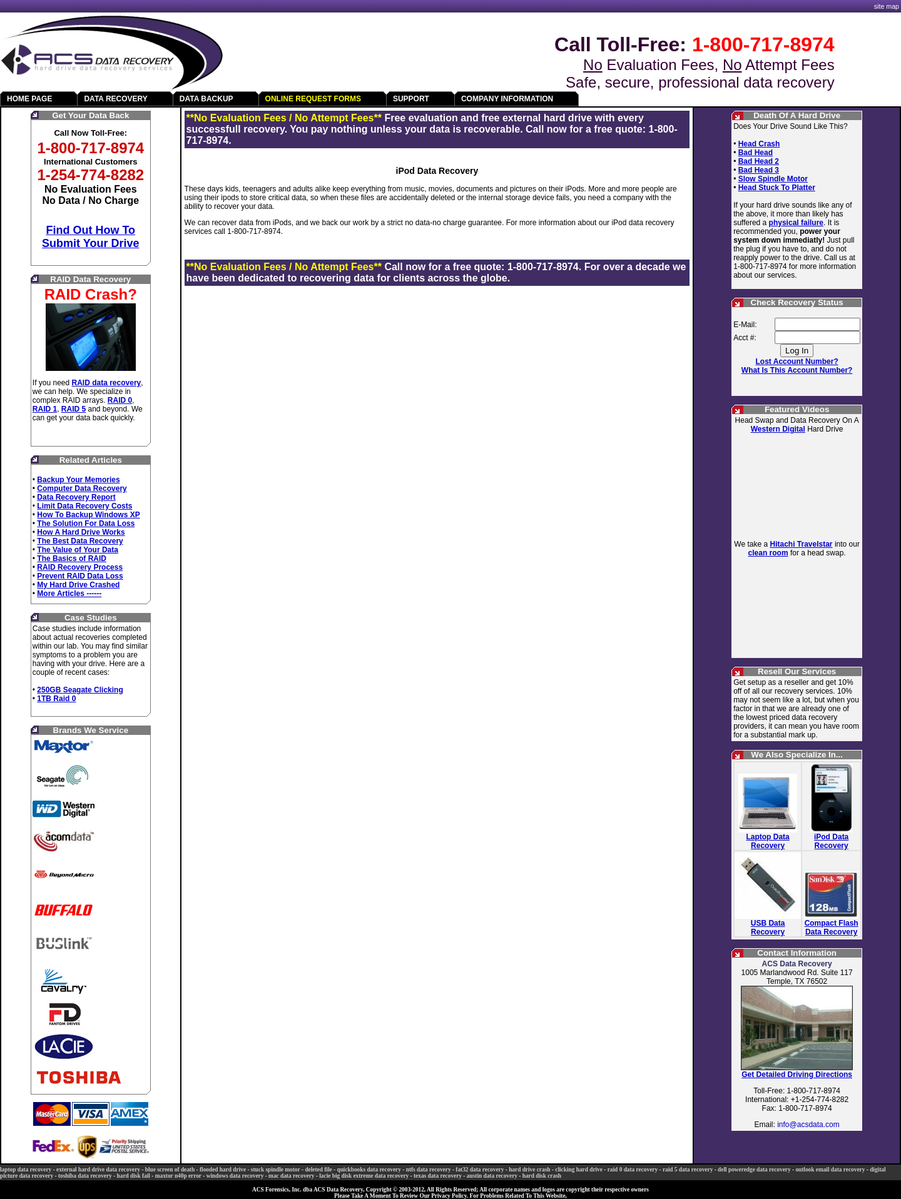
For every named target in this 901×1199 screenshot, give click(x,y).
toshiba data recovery (85, 1176)
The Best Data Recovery (80, 541)
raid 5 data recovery (688, 1169)
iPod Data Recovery (831, 841)
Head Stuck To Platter (776, 187)
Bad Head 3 (758, 170)
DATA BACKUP (206, 98)
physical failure (796, 222)
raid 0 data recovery (633, 1169)
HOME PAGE (29, 98)
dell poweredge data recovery (754, 1169)
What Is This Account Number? (797, 370)
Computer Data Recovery (81, 488)
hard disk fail (133, 1176)
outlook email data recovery (830, 1169)
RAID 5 (73, 409)
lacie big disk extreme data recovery (364, 1176)
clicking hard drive (579, 1169)
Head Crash (759, 143)
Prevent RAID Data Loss (80, 576)
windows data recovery (235, 1176)
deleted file (318, 1169)
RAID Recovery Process (80, 567)
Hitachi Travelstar (801, 544)
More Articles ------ (69, 593)
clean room (768, 553)
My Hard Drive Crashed (78, 584)
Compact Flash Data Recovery (831, 927)
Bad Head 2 (758, 161)
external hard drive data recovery (98, 1169)
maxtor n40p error (178, 1176)
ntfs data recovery (428, 1169)
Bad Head (755, 152)
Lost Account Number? (797, 361)
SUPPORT (411, 98)
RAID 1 (45, 409)
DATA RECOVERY (115, 98)
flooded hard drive (223, 1169)
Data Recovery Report (76, 497)
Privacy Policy (449, 1196)
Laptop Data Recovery (767, 841)
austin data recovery (492, 1176)
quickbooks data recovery (368, 1169)
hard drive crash (529, 1169)
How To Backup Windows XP (88, 514)
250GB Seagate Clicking (80, 690)
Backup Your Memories (78, 479)
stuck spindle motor (275, 1169)
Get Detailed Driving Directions (796, 1074)
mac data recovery (291, 1176)
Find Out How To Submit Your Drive (90, 237)
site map (886, 6)
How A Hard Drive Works (81, 532)
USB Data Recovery (768, 927)
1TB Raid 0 (56, 698)
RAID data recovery (106, 382)
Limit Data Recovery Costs (84, 506)
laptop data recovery (25, 1169)
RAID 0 (120, 400)
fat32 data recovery (480, 1169)
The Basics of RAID (71, 558)
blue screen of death (170, 1169)
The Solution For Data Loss (86, 523)
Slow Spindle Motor (773, 179)
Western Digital (778, 429)
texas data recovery (438, 1176)
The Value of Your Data (77, 549)
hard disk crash (541, 1176)
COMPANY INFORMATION (507, 98)
